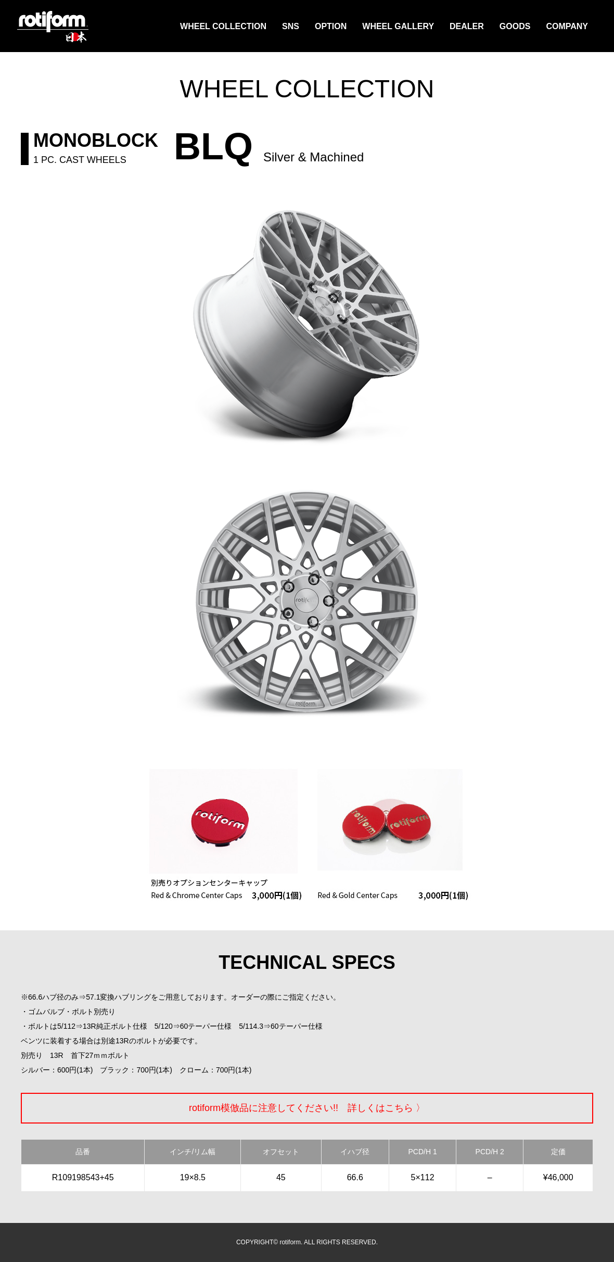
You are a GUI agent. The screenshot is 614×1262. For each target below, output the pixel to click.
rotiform (53, 27)
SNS (290, 26)
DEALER (467, 26)
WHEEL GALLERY (398, 26)
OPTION (331, 26)
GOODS (515, 26)
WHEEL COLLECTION (223, 26)
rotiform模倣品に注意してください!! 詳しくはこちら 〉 (307, 1108)
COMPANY (567, 26)
